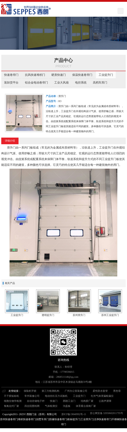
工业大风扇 (61, 82)
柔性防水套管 (100, 391)
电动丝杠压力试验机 (56, 396)
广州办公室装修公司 (76, 391)
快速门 (53, 401)
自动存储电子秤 (36, 401)
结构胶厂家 (87, 401)
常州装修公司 (32, 396)
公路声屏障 (105, 401)
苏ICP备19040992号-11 (73, 414)
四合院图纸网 (32, 406)
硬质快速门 (58, 74)
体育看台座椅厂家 (86, 406)
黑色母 (117, 391)
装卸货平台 (11, 82)
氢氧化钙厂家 (11, 406)
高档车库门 (100, 82)
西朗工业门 (69, 401)
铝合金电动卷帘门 (36, 82)
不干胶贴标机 (11, 396)
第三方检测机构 (50, 391)
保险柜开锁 (30, 391)
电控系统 (81, 82)
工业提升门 (106, 74)
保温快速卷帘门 (82, 74)
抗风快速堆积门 (35, 74)
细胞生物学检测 (13, 401)
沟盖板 (66, 406)
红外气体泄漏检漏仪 (102, 396)
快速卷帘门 (11, 74)
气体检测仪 (51, 406)
